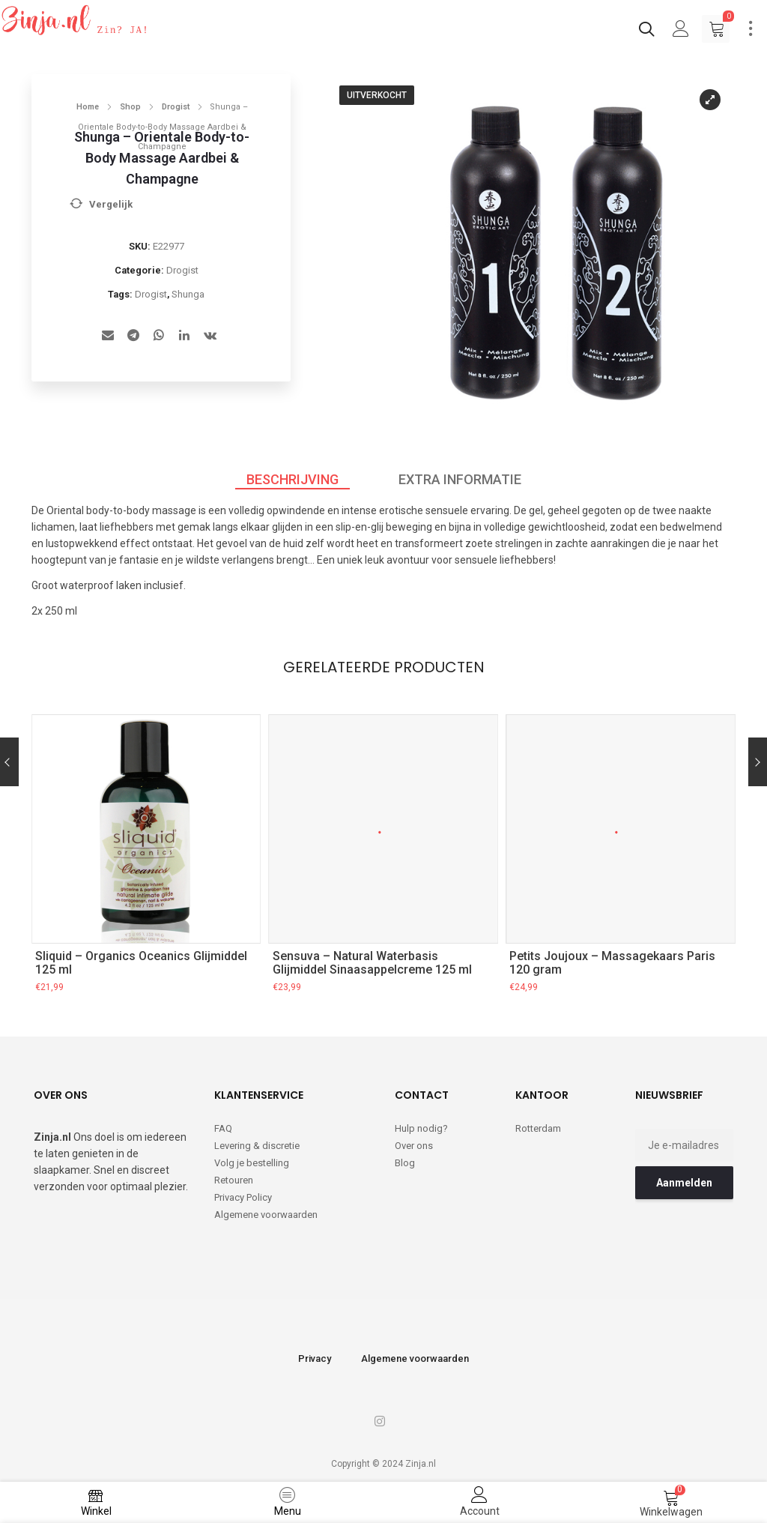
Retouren (233, 1175)
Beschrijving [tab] (292, 479)
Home (87, 107)
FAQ (223, 1124)
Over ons (414, 1141)
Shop (130, 107)
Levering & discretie (257, 1141)
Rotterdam (538, 1124)
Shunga (188, 294)
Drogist (176, 107)
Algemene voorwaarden (266, 1210)
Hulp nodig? (421, 1124)
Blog (405, 1158)
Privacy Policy (243, 1192)
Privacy (314, 1353)
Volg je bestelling (251, 1158)
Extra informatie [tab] (459, 479)
